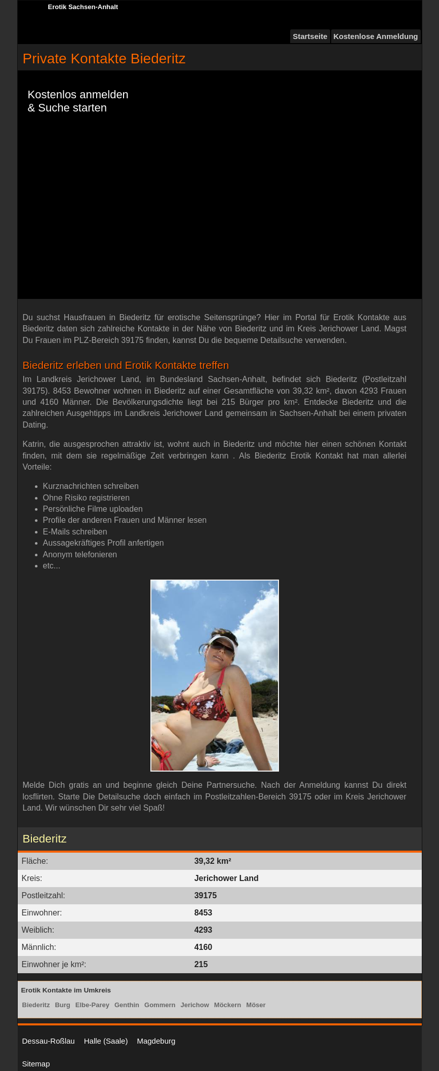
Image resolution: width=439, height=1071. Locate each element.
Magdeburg (156, 1041)
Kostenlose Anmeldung (376, 36)
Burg (62, 1005)
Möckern (227, 1005)
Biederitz (36, 1005)
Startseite (310, 36)
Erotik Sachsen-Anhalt (83, 7)
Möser (255, 1005)
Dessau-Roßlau (48, 1041)
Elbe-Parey (92, 1005)
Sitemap (36, 1063)
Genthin (126, 1005)
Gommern (159, 1005)
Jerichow (194, 1005)
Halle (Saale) (106, 1041)
